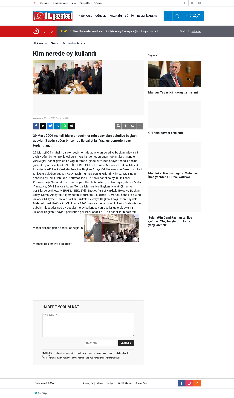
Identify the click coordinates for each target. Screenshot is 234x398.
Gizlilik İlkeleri (125, 383)
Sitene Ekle (85, 3)
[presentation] (44, 31)
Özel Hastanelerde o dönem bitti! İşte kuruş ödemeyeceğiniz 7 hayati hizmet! (115, 31)
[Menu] (168, 16)
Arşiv (74, 3)
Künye (100, 383)
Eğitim (129, 15)
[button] (125, 126)
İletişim (110, 383)
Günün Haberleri (60, 3)
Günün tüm (190, 31)
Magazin (116, 15)
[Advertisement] (18, 84)
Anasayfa (40, 43)
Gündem (101, 15)
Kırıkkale (85, 15)
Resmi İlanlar (147, 15)
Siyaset (54, 43)
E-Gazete (98, 3)
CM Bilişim (43, 393)
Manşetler (44, 3)
